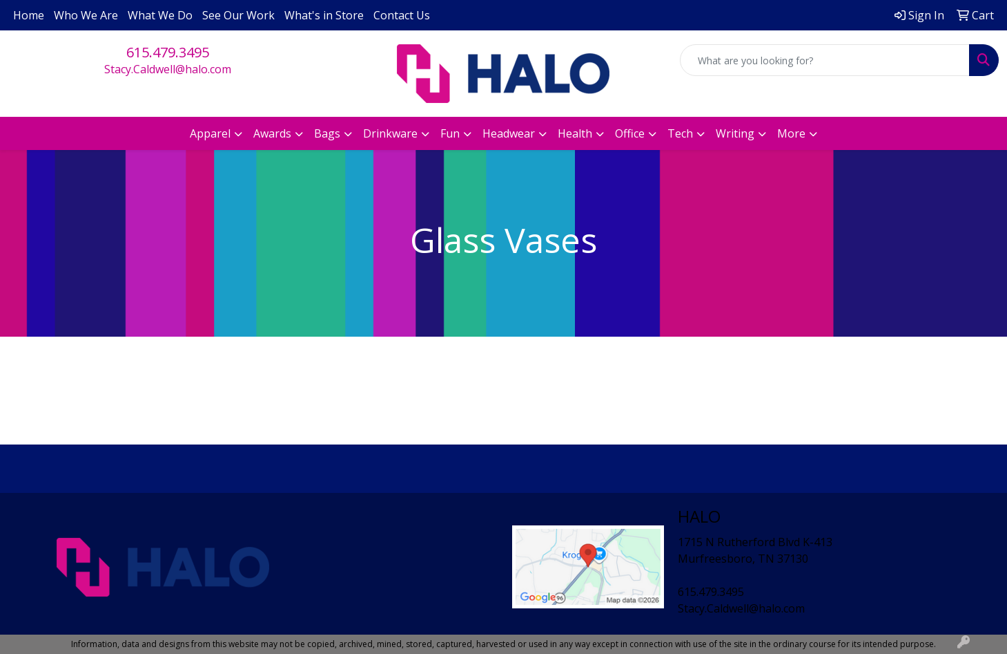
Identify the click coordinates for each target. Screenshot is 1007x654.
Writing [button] (735, 133)
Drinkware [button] (390, 133)
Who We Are (86, 15)
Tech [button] (680, 133)
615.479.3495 (167, 52)
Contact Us (401, 15)
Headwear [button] (508, 133)
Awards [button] (272, 133)
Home (28, 15)
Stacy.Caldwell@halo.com (167, 69)
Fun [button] (450, 133)
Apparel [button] (210, 133)
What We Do (160, 15)
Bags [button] (327, 133)
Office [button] (630, 133)
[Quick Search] (825, 60)
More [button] (791, 133)
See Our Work (238, 15)
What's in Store (324, 15)
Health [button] (575, 133)
